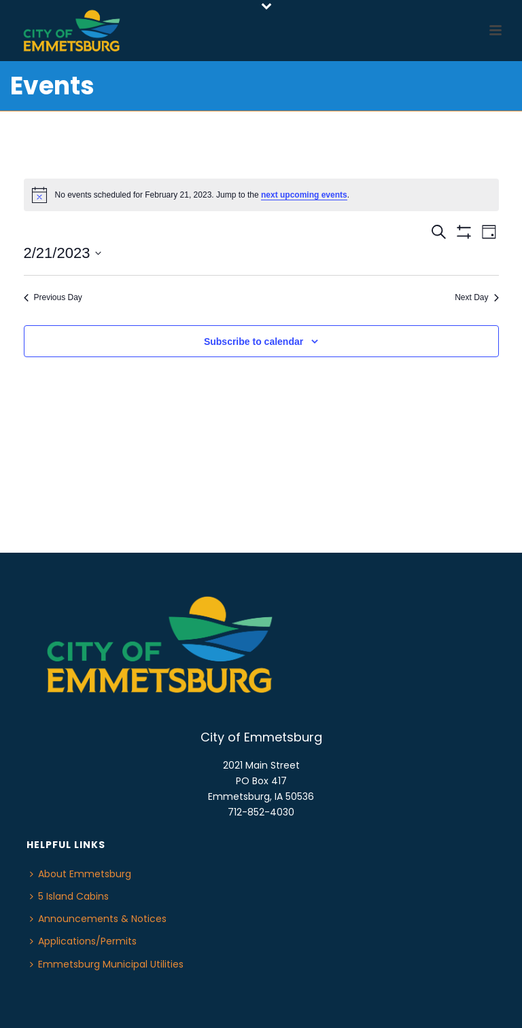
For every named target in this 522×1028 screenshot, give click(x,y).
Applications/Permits (83, 941)
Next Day (476, 297)
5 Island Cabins (69, 896)
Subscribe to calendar (253, 341)
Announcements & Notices (98, 918)
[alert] (261, 195)
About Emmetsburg (80, 874)
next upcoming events (304, 195)
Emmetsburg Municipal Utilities (107, 964)
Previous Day (53, 297)
